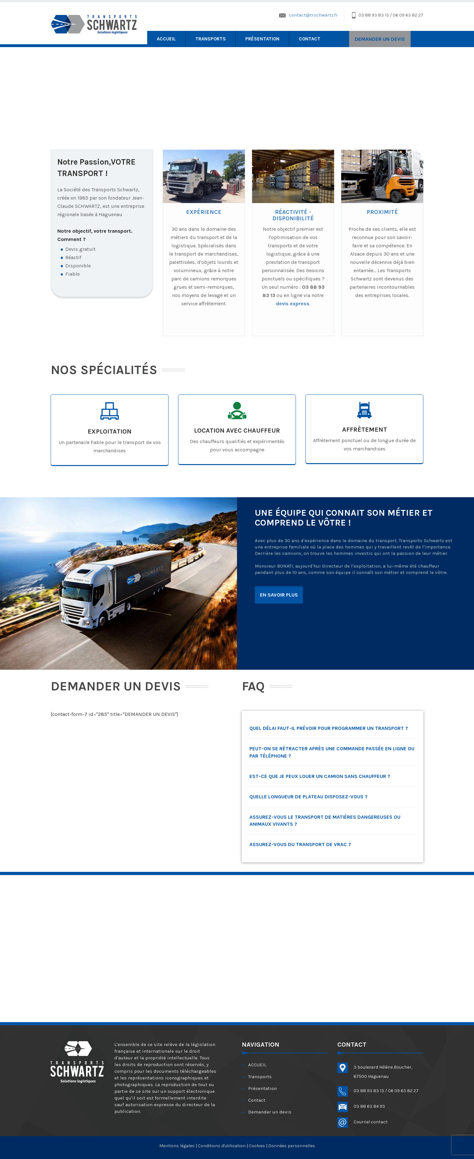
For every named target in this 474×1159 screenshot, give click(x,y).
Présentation (262, 39)
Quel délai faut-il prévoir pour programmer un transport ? (328, 728)
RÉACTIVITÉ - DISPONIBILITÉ (293, 215)
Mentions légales (177, 1145)
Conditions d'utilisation (222, 1145)
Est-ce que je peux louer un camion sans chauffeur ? (319, 776)
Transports (210, 39)
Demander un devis (269, 1112)
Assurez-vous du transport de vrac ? (300, 844)
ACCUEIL (166, 39)
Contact (309, 39)
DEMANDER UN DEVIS (380, 39)
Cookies (257, 1145)
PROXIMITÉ (382, 212)
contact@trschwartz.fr (313, 15)
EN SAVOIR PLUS (279, 595)
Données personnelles (291, 1145)
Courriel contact (371, 1122)
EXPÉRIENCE (203, 212)
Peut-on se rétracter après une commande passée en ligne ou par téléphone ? (331, 752)
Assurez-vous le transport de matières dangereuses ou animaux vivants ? (324, 820)
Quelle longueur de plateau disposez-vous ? (308, 797)
